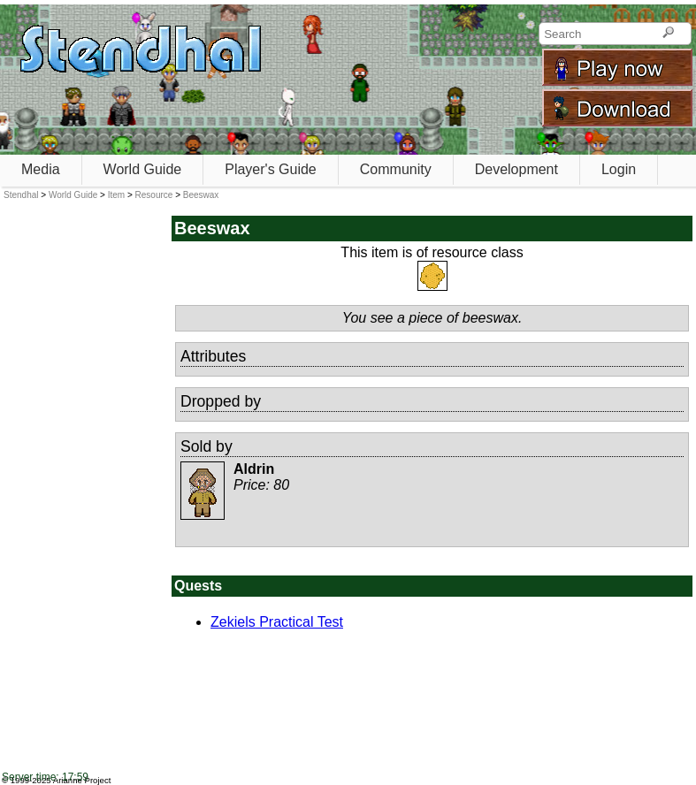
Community (396, 169)
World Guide (142, 169)
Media (40, 169)
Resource (154, 195)
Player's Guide (271, 169)
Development (516, 169)
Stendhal (21, 195)
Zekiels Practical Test (276, 621)
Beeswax (201, 195)
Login (618, 169)
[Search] (668, 34)
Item (116, 195)
